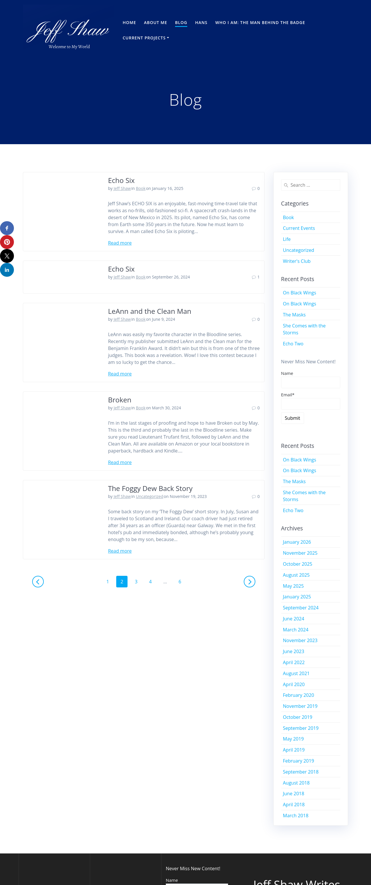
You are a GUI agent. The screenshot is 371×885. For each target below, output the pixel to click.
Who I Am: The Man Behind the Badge (260, 22)
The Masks (294, 315)
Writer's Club (297, 261)
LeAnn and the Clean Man (149, 311)
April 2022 (294, 662)
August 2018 (296, 783)
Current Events (299, 228)
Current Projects (144, 38)
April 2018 (294, 804)
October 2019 (297, 717)
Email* (311, 401)
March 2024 (295, 629)
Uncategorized (149, 496)
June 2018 (293, 793)
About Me (155, 22)
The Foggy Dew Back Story (150, 488)
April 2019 (294, 750)
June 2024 (293, 618)
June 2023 (293, 651)
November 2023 (300, 640)
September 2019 (301, 728)
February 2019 (298, 761)
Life (287, 239)
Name (287, 373)
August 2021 (296, 673)
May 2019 (293, 739)
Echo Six (121, 180)
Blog (181, 22)
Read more (120, 243)
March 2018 (295, 815)
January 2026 (297, 542)
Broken (120, 399)
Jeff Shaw (122, 188)
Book (141, 188)
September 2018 (301, 772)
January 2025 (297, 596)
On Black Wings (299, 292)
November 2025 (300, 553)
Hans (201, 22)
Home (129, 22)
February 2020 (298, 695)
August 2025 (296, 575)
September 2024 (301, 607)
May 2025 (293, 586)
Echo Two (293, 343)
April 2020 (294, 684)
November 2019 (300, 706)
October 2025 (297, 564)
